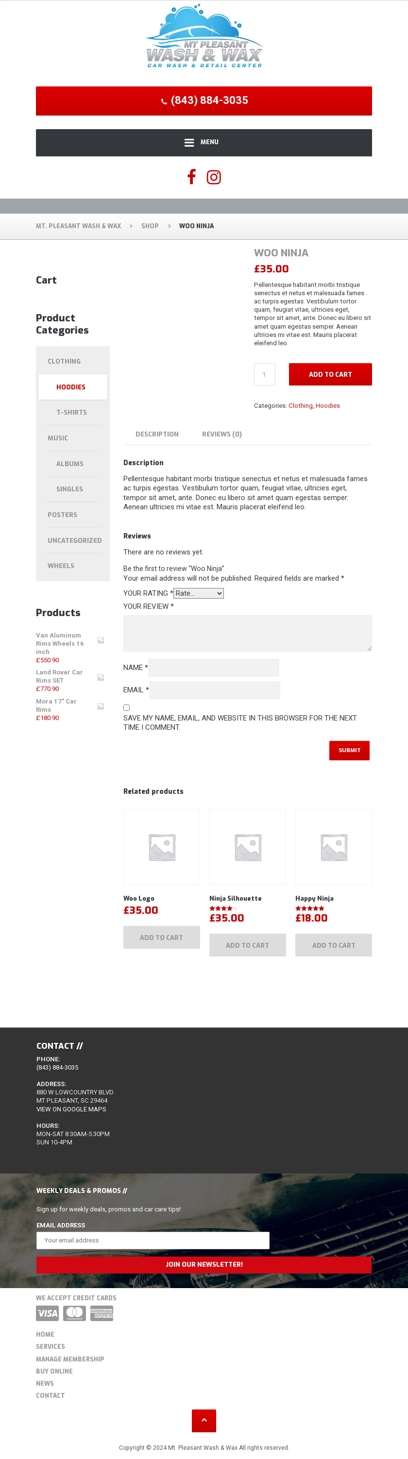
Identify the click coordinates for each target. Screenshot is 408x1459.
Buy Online (54, 1371)
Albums (70, 464)
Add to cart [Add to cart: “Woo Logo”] (161, 938)
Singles (69, 489)
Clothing (301, 405)
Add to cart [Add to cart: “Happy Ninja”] (334, 945)
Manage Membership (70, 1359)
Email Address (60, 1225)
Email (136, 690)
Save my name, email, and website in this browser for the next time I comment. (240, 723)
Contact (50, 1396)
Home (45, 1335)
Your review (148, 606)
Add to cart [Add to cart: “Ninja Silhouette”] (247, 945)
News (45, 1384)
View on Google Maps (71, 1109)
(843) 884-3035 (57, 1067)
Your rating (148, 593)
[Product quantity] (264, 374)
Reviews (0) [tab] (222, 434)
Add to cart (330, 374)
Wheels (61, 566)
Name (135, 667)
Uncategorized (75, 541)
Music (58, 438)
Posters (62, 515)
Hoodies (328, 405)
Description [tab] (157, 434)
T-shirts (71, 412)
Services (50, 1347)
